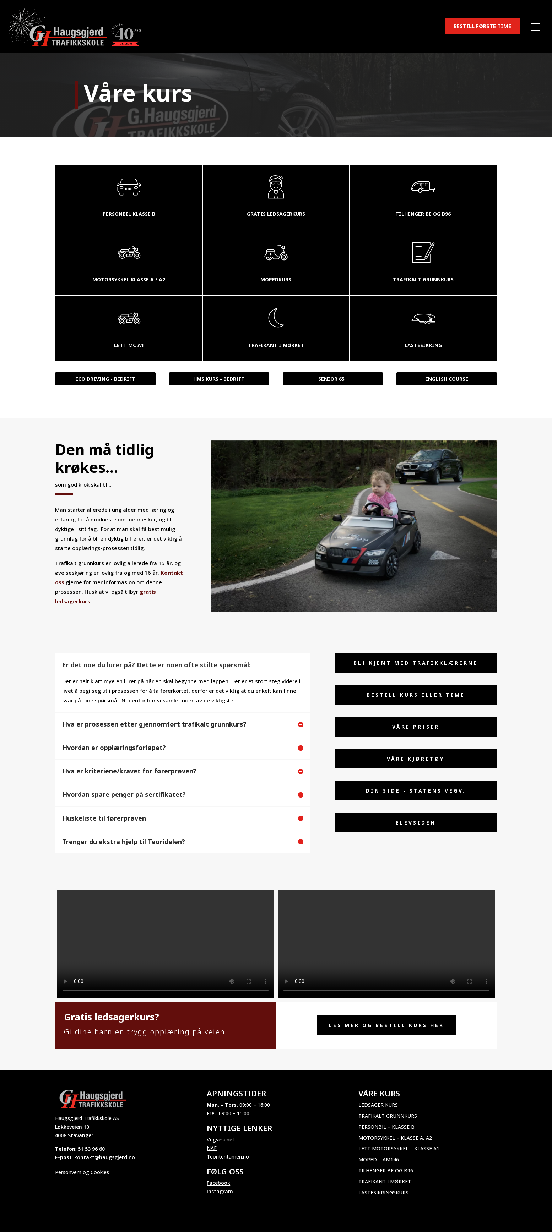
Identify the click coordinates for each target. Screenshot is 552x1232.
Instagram (220, 1191)
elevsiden (416, 822)
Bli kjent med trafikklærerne (415, 662)
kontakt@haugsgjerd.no (104, 1157)
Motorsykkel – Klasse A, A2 (395, 1137)
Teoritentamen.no (228, 1156)
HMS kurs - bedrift (219, 379)
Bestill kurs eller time (416, 694)
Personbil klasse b (129, 213)
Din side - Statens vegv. (416, 790)
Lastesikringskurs (383, 1192)
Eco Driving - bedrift (105, 379)
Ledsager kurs (378, 1104)
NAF (212, 1148)
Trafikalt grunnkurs (387, 1115)
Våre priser (415, 726)
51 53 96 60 (91, 1148)
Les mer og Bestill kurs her (386, 1025)
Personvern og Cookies (82, 1172)
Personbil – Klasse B (386, 1126)
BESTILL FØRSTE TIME (482, 25)
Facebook (218, 1182)
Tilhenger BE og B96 (385, 1170)
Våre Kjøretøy (415, 758)
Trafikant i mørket (384, 1181)
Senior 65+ (333, 379)
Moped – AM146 (378, 1159)
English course (446, 379)
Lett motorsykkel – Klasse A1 (398, 1148)
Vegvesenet (220, 1139)
